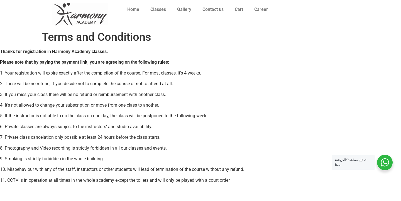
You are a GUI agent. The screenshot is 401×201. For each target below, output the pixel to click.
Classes (158, 9)
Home (133, 9)
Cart (239, 9)
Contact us (213, 9)
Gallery (184, 9)
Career (261, 9)
